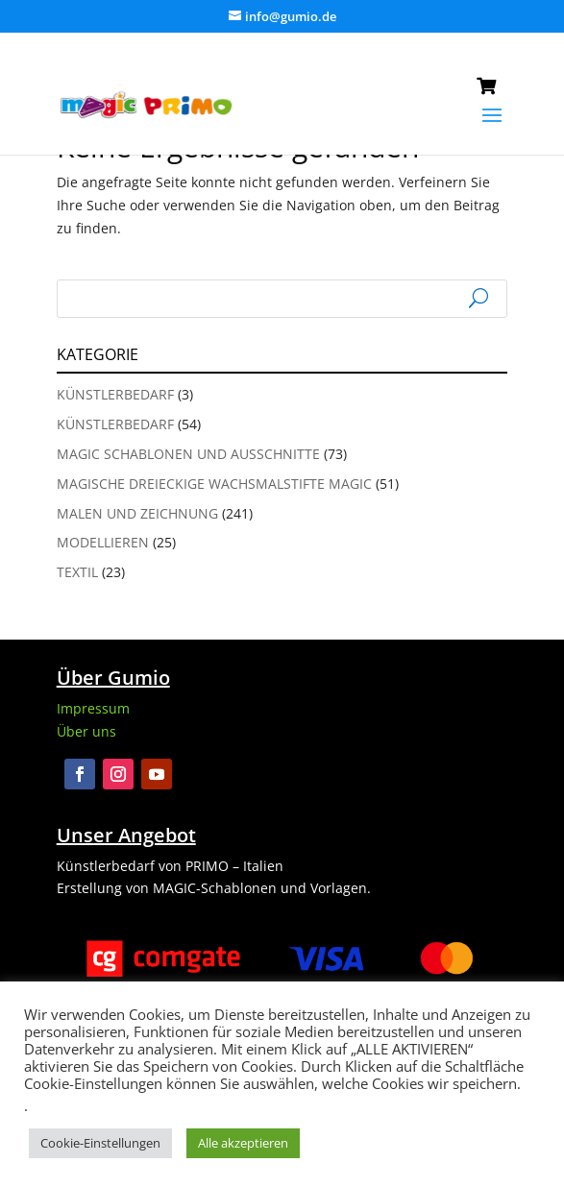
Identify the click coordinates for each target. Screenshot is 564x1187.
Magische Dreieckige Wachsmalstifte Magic (214, 483)
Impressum (93, 708)
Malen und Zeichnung (137, 513)
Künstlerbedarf (115, 394)
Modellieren (103, 542)
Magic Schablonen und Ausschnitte (188, 454)
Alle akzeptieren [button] (243, 1142)
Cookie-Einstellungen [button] (100, 1142)
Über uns (86, 731)
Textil (77, 572)
